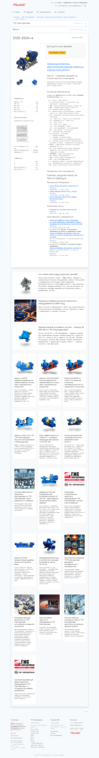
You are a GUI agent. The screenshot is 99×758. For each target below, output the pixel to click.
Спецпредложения (44, 12)
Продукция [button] (28, 12)
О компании (60, 12)
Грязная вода (35, 731)
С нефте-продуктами (37, 743)
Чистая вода (34, 729)
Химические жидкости (37, 745)
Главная (16, 12)
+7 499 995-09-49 (61, 6)
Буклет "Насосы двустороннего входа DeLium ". (64, 186)
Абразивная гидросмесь (38, 747)
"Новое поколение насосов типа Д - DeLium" (63, 191)
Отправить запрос (57, 52)
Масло (32, 739)
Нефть (32, 735)
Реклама (86, 711)
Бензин (33, 741)
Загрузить (53, 187)
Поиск (53, 733)
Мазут (32, 737)
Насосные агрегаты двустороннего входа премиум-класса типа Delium (65, 66)
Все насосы (35, 722)
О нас (13, 733)
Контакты (14, 735)
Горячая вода (35, 733)
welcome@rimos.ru (76, 6)
